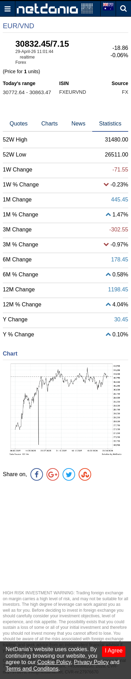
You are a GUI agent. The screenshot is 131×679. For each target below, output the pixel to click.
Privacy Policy (91, 662)
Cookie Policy (54, 662)
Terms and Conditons (32, 669)
